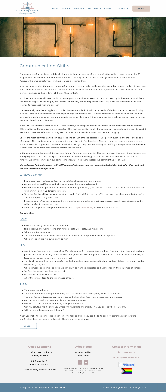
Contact (141, 8)
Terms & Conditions (44, 387)
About (65, 8)
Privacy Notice (26, 387)
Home (55, 8)
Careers (108, 8)
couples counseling (83, 207)
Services (78, 8)
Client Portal (122, 8)
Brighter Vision (122, 387)
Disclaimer (60, 387)
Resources (93, 8)
